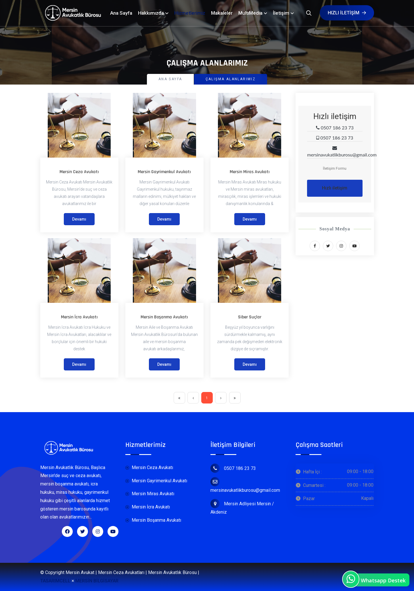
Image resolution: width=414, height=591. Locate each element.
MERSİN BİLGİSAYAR (96, 581)
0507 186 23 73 (233, 468)
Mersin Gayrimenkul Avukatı (164, 172)
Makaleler (222, 13)
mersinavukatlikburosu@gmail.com (245, 485)
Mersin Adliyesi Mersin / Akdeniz (242, 507)
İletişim (281, 13)
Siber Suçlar (249, 317)
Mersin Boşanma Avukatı (164, 317)
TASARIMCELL (55, 581)
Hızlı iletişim (347, 13)
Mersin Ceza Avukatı (79, 172)
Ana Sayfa (121, 13)
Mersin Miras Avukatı (250, 172)
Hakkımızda (151, 13)
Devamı (79, 219)
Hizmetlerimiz (189, 13)
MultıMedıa (250, 13)
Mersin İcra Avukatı (79, 317)
